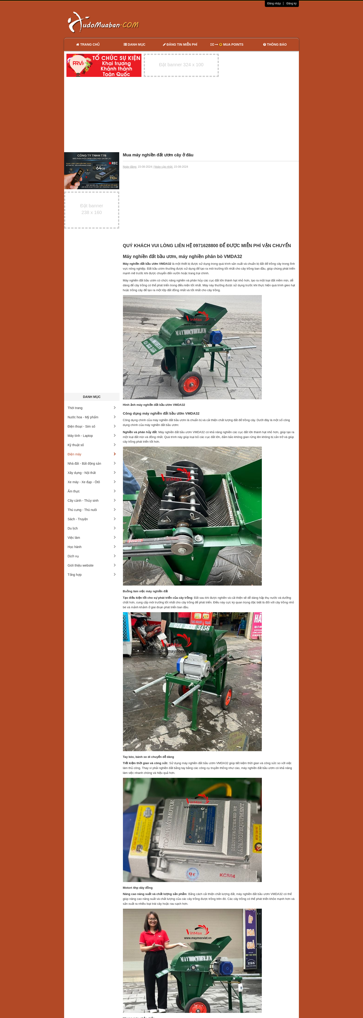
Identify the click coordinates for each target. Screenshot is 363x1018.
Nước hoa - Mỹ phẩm (92, 417)
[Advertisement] (230, 22)
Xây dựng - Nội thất (92, 473)
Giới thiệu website (92, 565)
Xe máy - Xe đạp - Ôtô (92, 482)
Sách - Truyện (92, 519)
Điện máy (92, 454)
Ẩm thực (92, 491)
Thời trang (92, 408)
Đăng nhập (274, 3)
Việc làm (92, 537)
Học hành (92, 547)
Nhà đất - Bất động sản (92, 463)
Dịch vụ (92, 556)
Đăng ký (291, 3)
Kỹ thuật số (92, 445)
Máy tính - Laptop (92, 436)
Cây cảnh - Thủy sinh (92, 500)
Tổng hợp (92, 575)
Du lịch (92, 528)
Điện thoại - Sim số (92, 426)
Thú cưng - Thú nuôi (92, 510)
